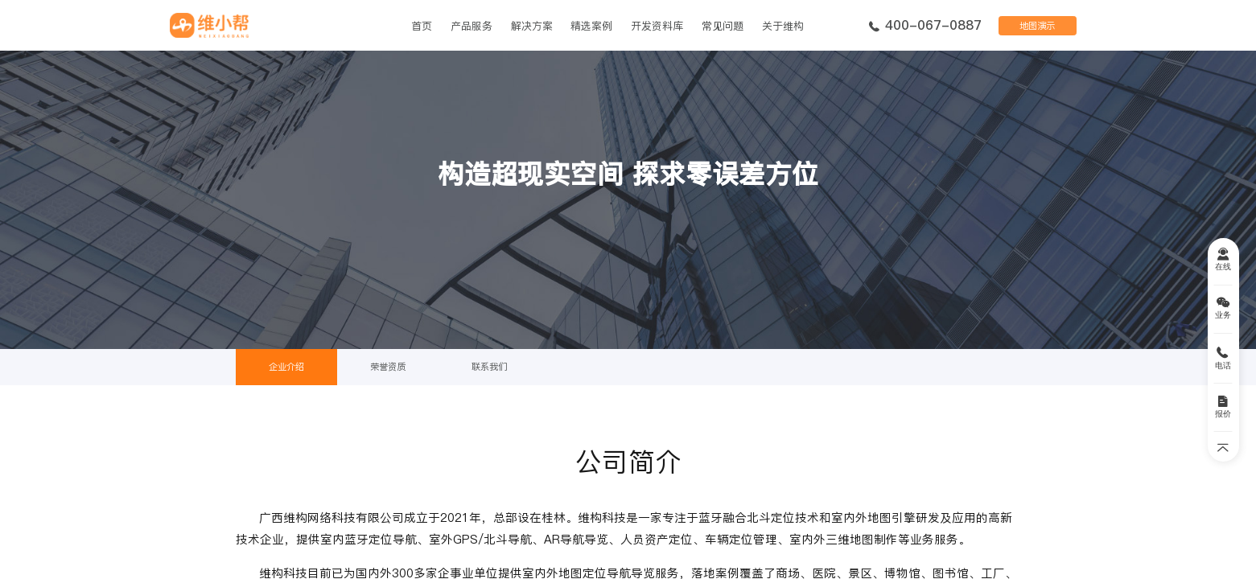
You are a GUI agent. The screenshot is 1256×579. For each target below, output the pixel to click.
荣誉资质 (388, 366)
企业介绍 (286, 366)
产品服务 (471, 25)
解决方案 (532, 25)
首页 (421, 25)
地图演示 (1037, 25)
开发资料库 (657, 25)
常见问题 (722, 25)
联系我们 (489, 366)
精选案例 (591, 25)
